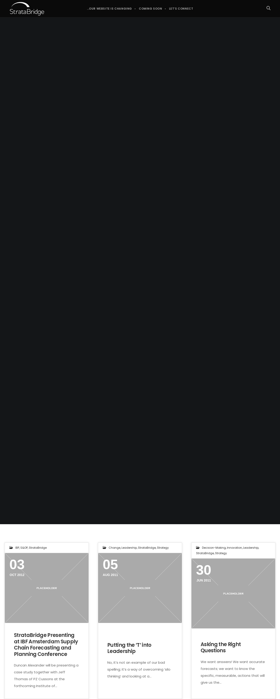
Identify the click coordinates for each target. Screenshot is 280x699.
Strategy (163, 548)
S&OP (24, 548)
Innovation (234, 548)
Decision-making (214, 548)
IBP (17, 548)
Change (114, 548)
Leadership (129, 548)
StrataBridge (38, 548)
